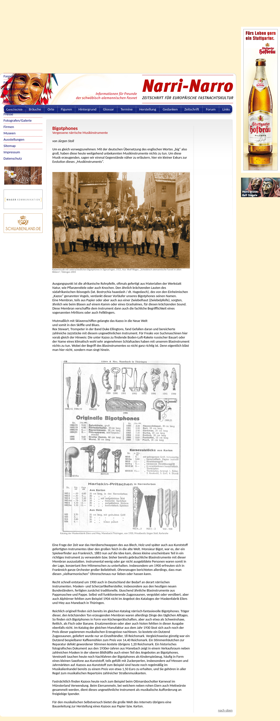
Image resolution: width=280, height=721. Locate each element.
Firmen (9, 127)
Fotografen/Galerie (18, 120)
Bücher (9, 101)
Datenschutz (13, 158)
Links (226, 109)
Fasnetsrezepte (15, 82)
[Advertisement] (63, 34)
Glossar (108, 109)
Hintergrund (87, 109)
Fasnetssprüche (15, 76)
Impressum (12, 152)
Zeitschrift (191, 109)
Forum (211, 109)
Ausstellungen (14, 139)
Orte (50, 109)
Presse (8, 114)
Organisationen (15, 108)
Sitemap (10, 146)
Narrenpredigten (16, 89)
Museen (10, 133)
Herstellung (147, 109)
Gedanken (170, 109)
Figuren (66, 109)
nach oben (225, 710)
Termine (126, 109)
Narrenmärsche (15, 95)
